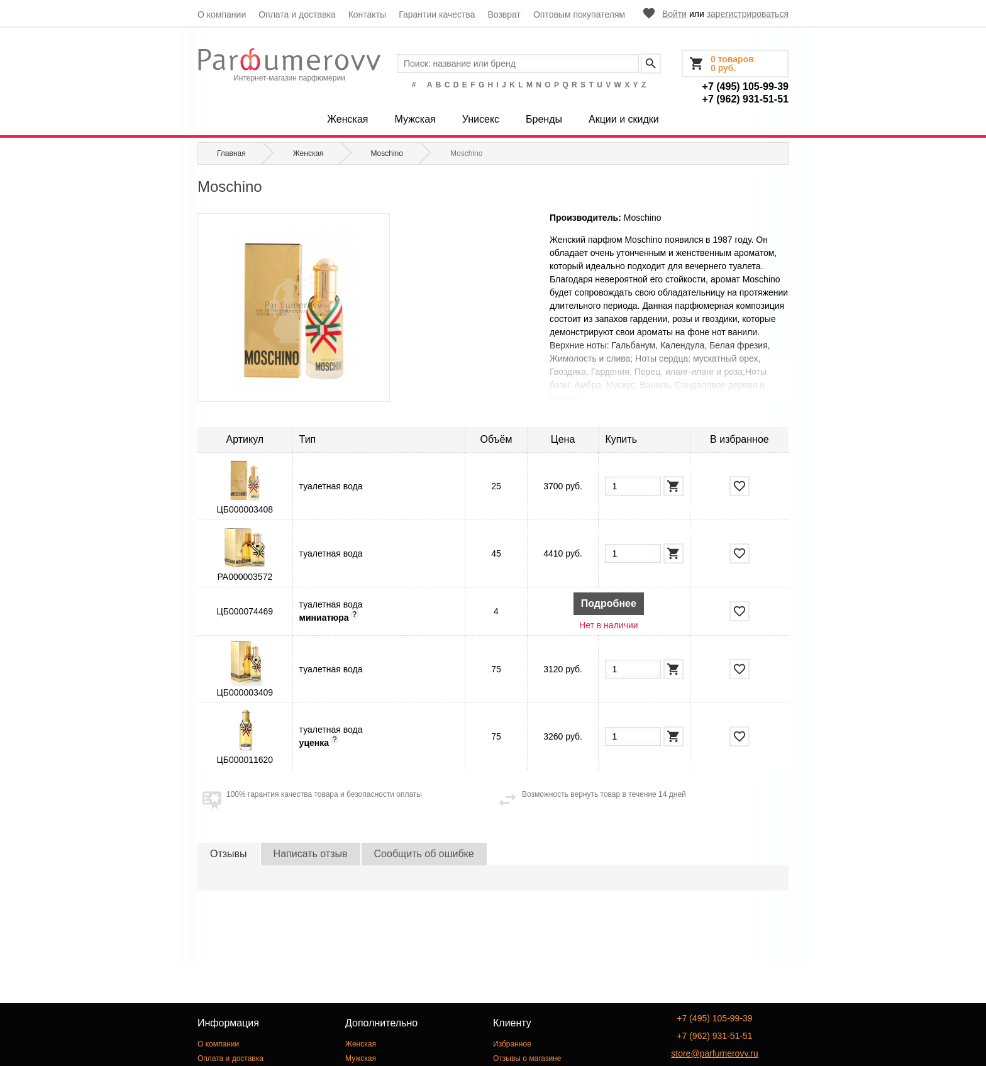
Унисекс (480, 119)
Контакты (367, 14)
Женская (347, 119)
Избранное (512, 1044)
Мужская (414, 119)
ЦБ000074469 (244, 611)
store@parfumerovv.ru (714, 1053)
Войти (674, 14)
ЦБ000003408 (244, 509)
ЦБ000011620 (244, 760)
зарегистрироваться (748, 14)
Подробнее (608, 603)
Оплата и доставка (296, 14)
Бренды (544, 119)
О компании (221, 14)
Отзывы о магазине (527, 1058)
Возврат (504, 14)
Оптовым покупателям (579, 14)
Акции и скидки (624, 119)
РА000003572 (244, 577)
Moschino (643, 218)
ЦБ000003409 (244, 692)
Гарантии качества (437, 14)
